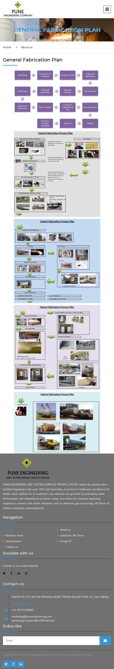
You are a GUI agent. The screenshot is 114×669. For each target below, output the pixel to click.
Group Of (65, 541)
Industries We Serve (72, 535)
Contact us (12, 547)
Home (7, 47)
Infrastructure (14, 541)
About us (65, 529)
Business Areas (14, 535)
